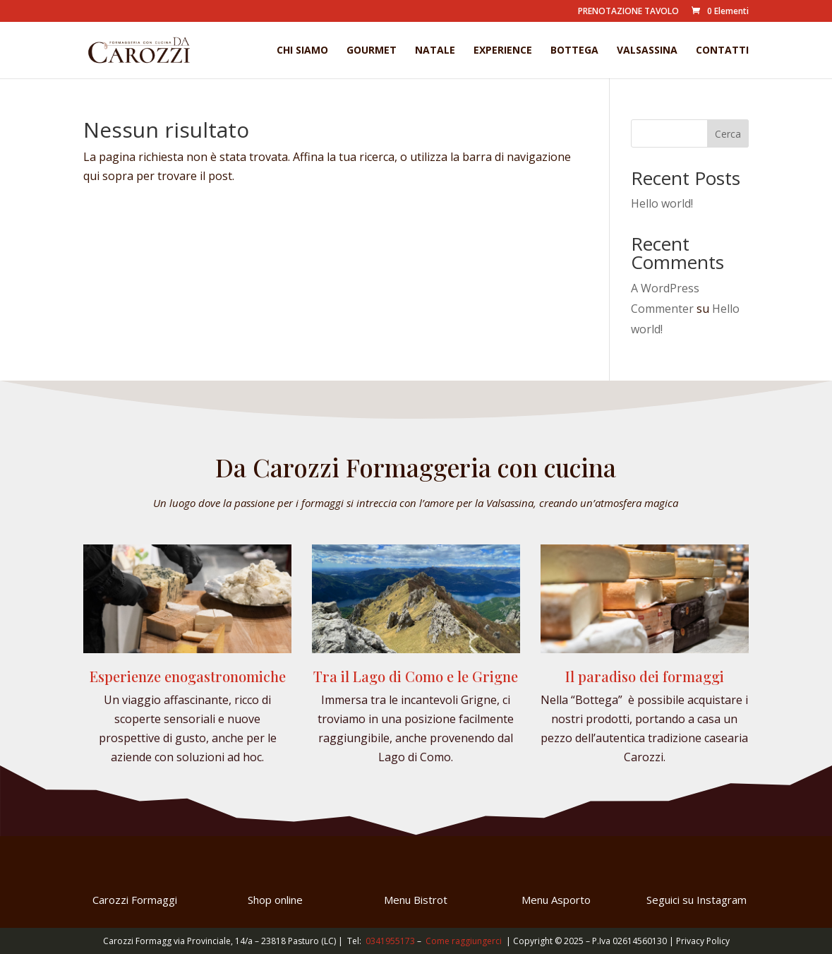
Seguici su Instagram (696, 900)
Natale (435, 50)
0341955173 (390, 941)
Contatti (722, 50)
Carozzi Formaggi (134, 900)
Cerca (728, 134)
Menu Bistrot (415, 900)
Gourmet (371, 50)
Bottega (574, 50)
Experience (503, 50)
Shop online (275, 900)
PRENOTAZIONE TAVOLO (628, 12)
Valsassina (647, 50)
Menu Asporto (556, 900)
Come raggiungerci (464, 941)
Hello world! (662, 203)
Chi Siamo (302, 50)
